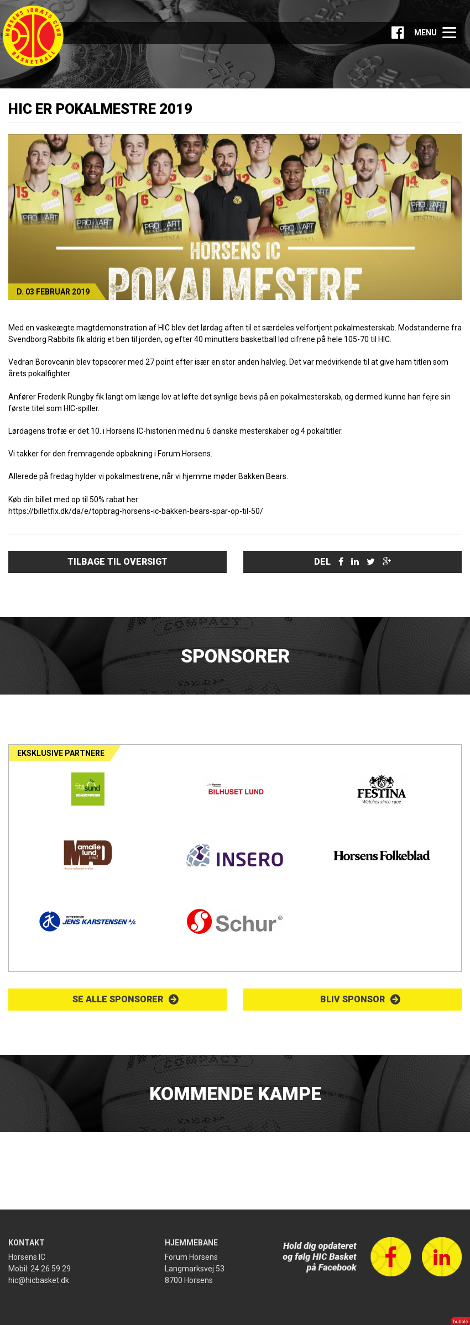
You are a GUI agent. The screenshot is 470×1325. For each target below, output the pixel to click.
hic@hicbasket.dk (38, 1280)
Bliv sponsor (352, 999)
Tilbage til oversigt (117, 561)
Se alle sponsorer (117, 999)
